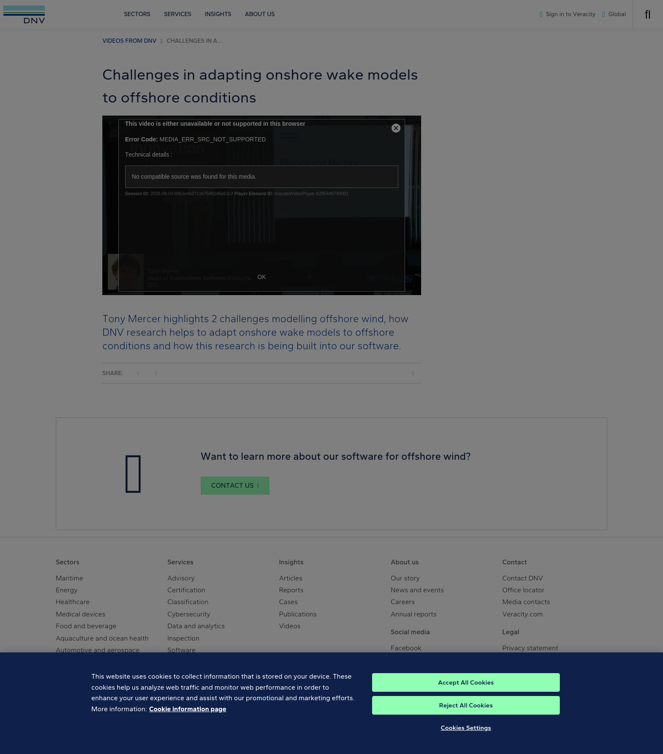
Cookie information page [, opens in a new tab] (188, 717)
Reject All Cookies (466, 714)
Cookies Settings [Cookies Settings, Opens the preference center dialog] (466, 736)
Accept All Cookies (466, 691)
